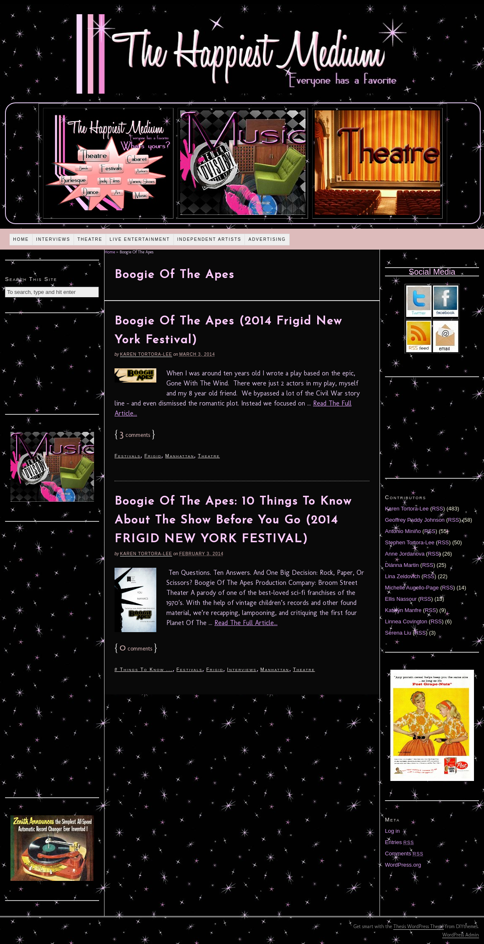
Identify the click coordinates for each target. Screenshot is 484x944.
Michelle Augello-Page (412, 587)
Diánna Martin (402, 565)
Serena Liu (398, 633)
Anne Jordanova (405, 554)
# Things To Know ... (144, 669)
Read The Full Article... (246, 623)
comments (135, 435)
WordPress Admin (460, 935)
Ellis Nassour (401, 599)
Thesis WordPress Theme (418, 926)
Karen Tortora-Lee (146, 354)
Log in (392, 831)
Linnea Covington (406, 621)
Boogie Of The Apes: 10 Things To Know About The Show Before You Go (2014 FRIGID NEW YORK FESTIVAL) (233, 520)
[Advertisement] (52, 362)
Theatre (89, 239)
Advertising (267, 239)
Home (21, 239)
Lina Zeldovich (402, 576)
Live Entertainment (140, 239)
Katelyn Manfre (403, 610)
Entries (399, 842)
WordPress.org (403, 865)
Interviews (53, 239)
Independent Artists (209, 239)
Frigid (152, 455)
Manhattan (179, 455)
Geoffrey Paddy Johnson (415, 520)
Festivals (127, 455)
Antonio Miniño (403, 531)
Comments (404, 853)
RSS (437, 508)
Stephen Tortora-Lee (409, 542)
